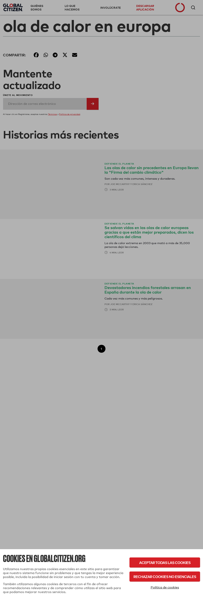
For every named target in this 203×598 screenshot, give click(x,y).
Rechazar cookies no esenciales (164, 576)
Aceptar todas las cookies (165, 562)
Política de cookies (165, 587)
